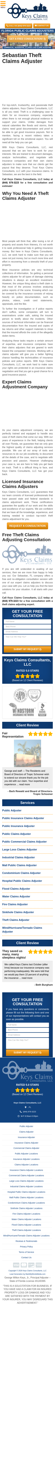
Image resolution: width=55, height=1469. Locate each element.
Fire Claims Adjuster (15, 904)
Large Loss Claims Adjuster (19, 849)
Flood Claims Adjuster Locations (26, 1225)
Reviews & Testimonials (26, 1241)
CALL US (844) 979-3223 (18, 26)
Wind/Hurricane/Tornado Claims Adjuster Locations (26, 1235)
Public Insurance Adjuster (18, 826)
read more (24, 784)
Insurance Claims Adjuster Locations (26, 1170)
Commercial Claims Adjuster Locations (26, 1175)
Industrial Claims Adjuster (18, 857)
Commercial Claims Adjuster (26, 1148)
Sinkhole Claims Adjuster (18, 912)
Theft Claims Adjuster (15, 919)
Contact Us (42, 26)
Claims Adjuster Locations (26, 1164)
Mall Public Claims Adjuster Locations (26, 1197)
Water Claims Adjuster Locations (26, 1219)
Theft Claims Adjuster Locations (26, 1230)
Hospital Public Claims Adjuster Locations (26, 1192)
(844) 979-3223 (10, 182)
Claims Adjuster (26, 1132)
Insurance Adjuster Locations (26, 1159)
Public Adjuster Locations (26, 1153)
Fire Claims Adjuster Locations (26, 1214)
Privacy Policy (26, 1246)
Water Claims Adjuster (16, 896)
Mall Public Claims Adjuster (19, 865)
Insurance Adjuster (26, 1137)
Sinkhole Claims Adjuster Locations (26, 1208)
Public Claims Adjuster (16, 833)
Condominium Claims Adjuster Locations (26, 1203)
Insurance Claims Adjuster (26, 1143)
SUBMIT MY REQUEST (28, 649)
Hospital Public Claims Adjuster (22, 880)
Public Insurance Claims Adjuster (23, 818)
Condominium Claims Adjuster (21, 873)
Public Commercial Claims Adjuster (24, 841)
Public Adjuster (11, 810)
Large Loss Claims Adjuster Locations (26, 1181)
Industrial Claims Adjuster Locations (26, 1186)
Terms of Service (26, 1252)
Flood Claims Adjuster (16, 888)
